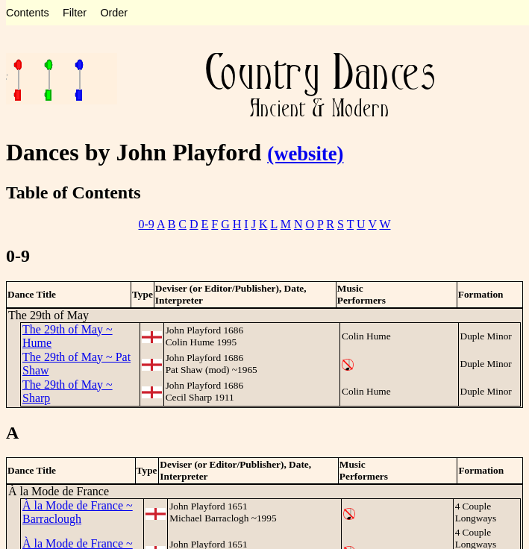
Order (114, 13)
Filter (75, 13)
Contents (27, 13)
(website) (305, 153)
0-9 (146, 224)
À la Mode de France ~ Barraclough (77, 512)
